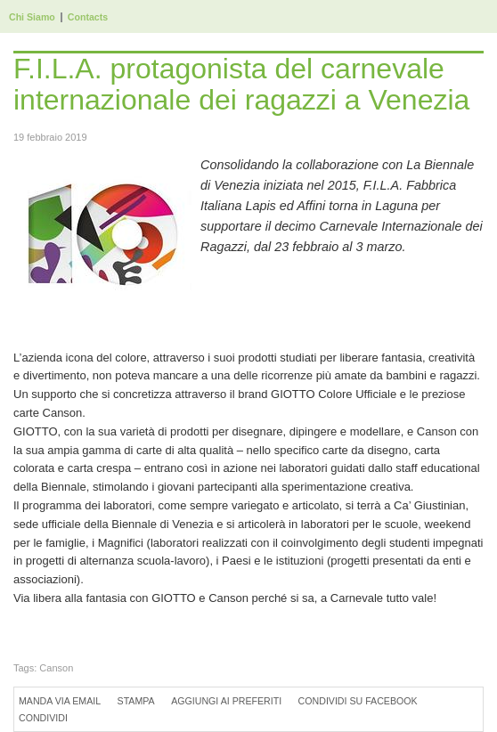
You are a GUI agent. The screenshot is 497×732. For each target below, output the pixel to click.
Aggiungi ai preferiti (226, 700)
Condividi (43, 717)
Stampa (136, 700)
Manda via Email (60, 700)
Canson (56, 668)
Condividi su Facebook (358, 700)
